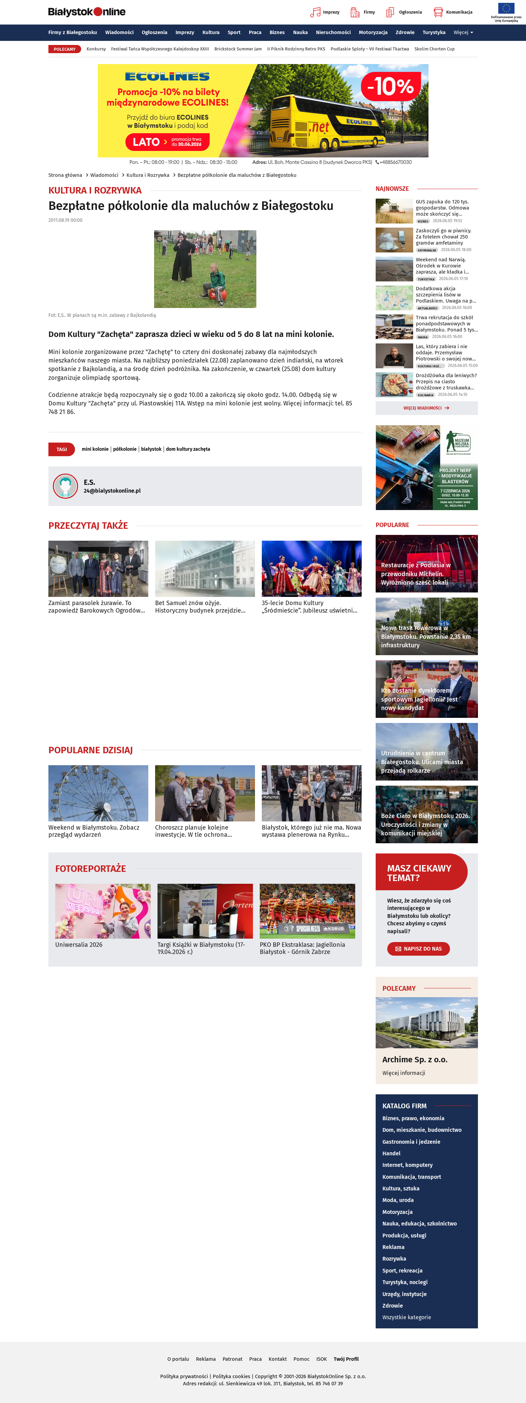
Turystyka (434, 32)
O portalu (178, 1359)
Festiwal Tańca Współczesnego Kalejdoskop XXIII (160, 49)
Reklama (393, 1247)
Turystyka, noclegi (405, 1282)
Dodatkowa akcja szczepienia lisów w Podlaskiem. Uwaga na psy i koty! (446, 295)
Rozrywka (394, 1258)
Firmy (363, 12)
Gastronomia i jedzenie (411, 1142)
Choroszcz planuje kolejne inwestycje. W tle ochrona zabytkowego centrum (191, 831)
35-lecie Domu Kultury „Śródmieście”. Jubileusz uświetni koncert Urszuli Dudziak (307, 607)
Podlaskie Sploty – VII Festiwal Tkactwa (370, 49)
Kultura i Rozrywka (147, 175)
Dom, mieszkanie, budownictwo (422, 1130)
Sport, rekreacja (402, 1270)
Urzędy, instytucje (404, 1294)
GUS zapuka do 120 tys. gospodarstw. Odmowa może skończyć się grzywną (442, 208)
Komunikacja (452, 12)
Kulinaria (425, 395)
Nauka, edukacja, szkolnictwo (419, 1223)
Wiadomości (119, 32)
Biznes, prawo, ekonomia (413, 1118)
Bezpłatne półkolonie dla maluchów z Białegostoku (237, 175)
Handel (391, 1153)
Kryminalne (427, 250)
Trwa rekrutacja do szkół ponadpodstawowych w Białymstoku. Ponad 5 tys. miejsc (446, 323)
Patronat (232, 1359)
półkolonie (125, 449)
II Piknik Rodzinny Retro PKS (296, 49)
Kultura (211, 32)
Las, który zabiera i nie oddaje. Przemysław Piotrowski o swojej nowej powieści (446, 352)
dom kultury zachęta (188, 449)
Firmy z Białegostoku (72, 32)
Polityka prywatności (184, 1376)
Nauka (300, 32)
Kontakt (278, 1359)
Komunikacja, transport (411, 1177)
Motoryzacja (373, 32)
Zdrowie (405, 32)
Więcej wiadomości (423, 408)
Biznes (277, 32)
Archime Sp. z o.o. (415, 1059)
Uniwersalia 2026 (79, 945)
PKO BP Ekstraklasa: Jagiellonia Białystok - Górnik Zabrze (302, 948)
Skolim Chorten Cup (435, 49)
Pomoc (302, 1359)
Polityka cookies (231, 1376)
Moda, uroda (398, 1200)
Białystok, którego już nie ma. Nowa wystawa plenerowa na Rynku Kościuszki (311, 831)
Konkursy (96, 49)
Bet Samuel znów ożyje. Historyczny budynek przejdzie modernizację (198, 607)
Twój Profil (346, 1359)
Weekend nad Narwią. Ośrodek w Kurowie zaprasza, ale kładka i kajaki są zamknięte (441, 266)
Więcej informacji (403, 1073)
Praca (255, 32)
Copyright (266, 1376)
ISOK (321, 1359)
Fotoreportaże (90, 868)
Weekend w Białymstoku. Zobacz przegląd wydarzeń (93, 831)
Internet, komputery (407, 1165)
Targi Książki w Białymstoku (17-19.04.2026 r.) (201, 948)
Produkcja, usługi (404, 1235)
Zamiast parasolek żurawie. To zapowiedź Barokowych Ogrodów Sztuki (94, 607)
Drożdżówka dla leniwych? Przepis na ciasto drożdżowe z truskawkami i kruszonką (446, 381)
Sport (234, 32)
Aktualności (427, 308)
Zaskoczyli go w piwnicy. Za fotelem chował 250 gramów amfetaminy (443, 237)
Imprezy (325, 12)
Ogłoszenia (404, 12)
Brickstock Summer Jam (238, 49)
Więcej (464, 32)
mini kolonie (95, 449)
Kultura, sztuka (401, 1188)
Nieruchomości (333, 32)
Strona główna (65, 175)
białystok (151, 449)
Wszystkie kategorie (406, 1317)
